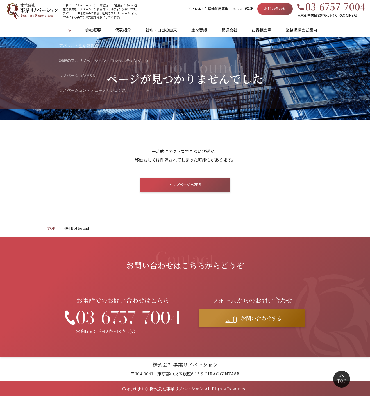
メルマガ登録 (243, 8)
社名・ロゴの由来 (162, 30)
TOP (51, 228)
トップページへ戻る (185, 184)
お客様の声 (263, 30)
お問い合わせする (261, 318)
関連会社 (231, 30)
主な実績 (200, 30)
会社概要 (94, 30)
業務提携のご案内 (302, 30)
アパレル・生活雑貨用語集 (208, 8)
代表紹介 (124, 30)
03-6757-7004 (335, 6)
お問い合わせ (275, 8)
